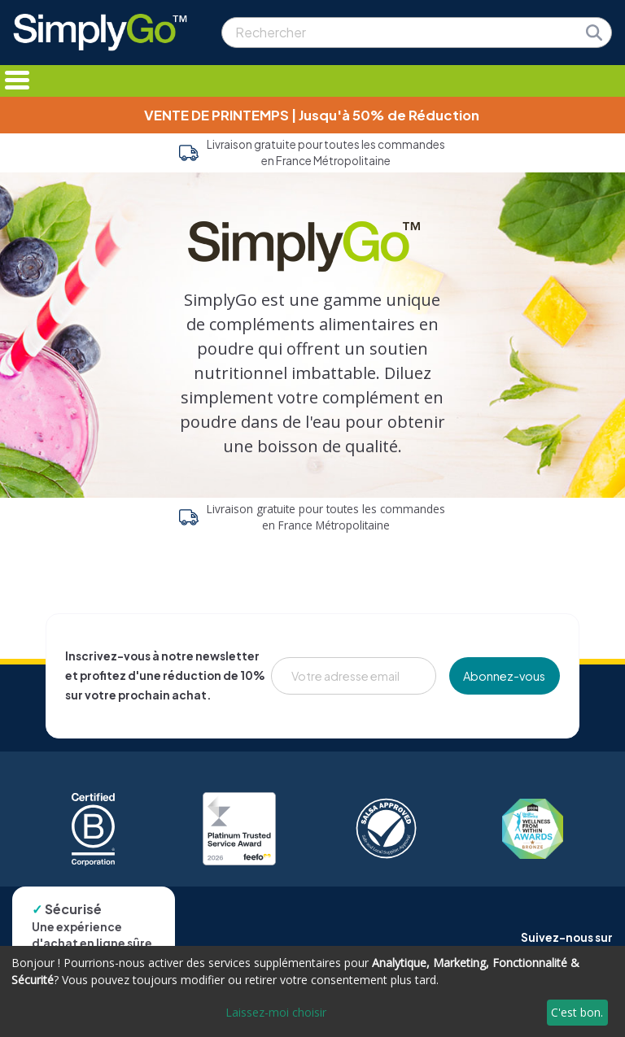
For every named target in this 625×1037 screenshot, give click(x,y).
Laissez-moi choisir (275, 1012)
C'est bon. (577, 1012)
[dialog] (312, 991)
